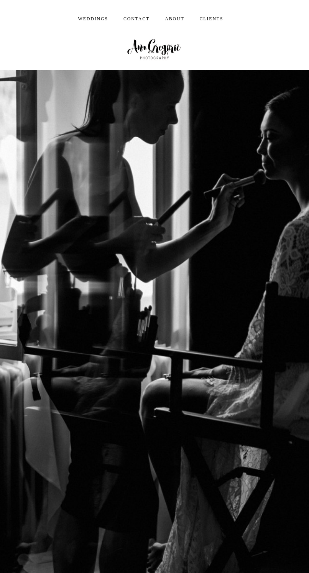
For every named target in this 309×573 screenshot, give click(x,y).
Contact (136, 18)
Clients (212, 18)
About (174, 18)
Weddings (93, 18)
